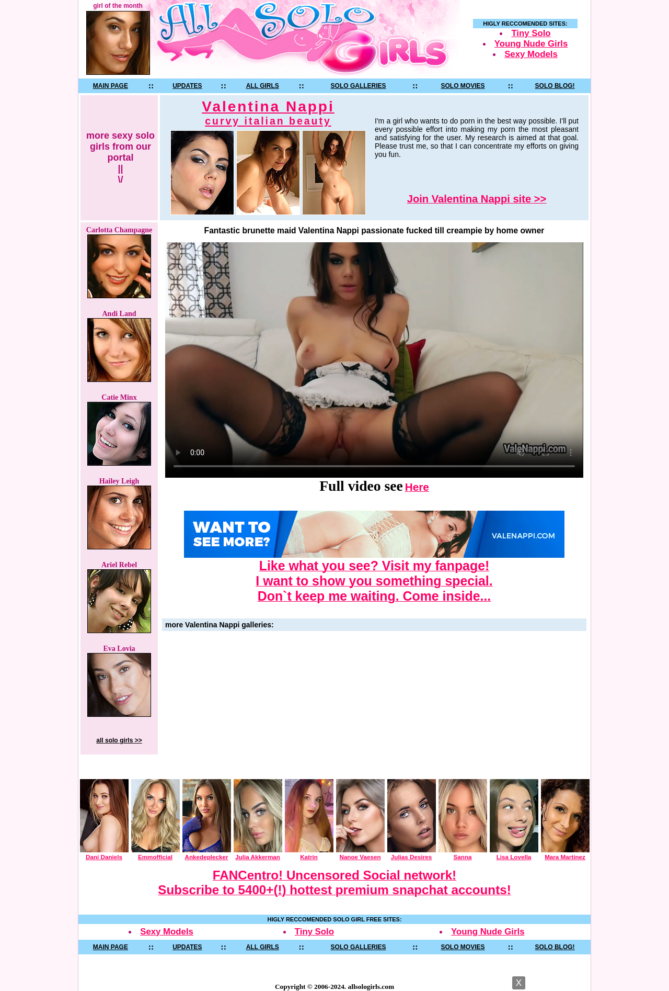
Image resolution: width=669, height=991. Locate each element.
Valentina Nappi (268, 112)
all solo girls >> (119, 740)
